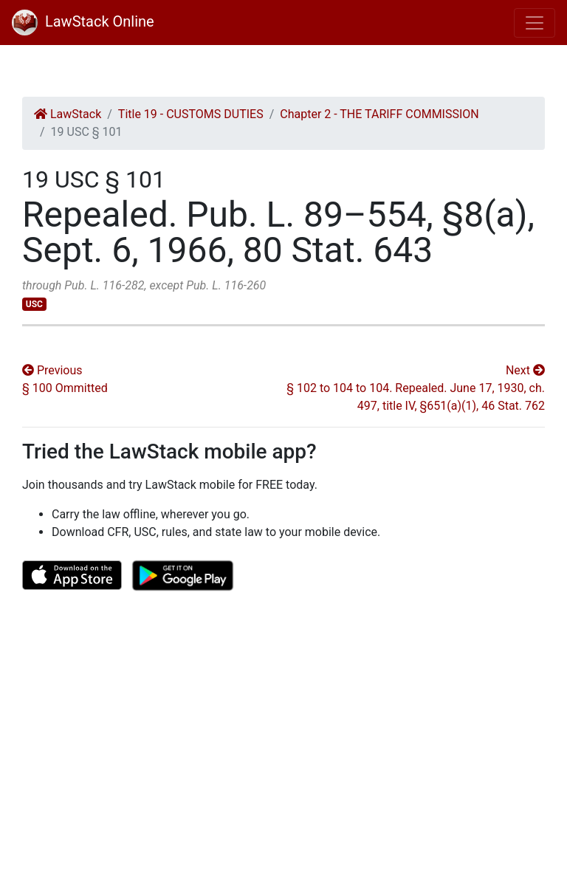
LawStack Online (83, 21)
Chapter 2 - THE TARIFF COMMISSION (379, 114)
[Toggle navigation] (534, 23)
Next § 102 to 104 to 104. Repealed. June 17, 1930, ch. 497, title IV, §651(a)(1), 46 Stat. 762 (415, 388)
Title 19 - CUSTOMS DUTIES (191, 114)
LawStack (67, 114)
